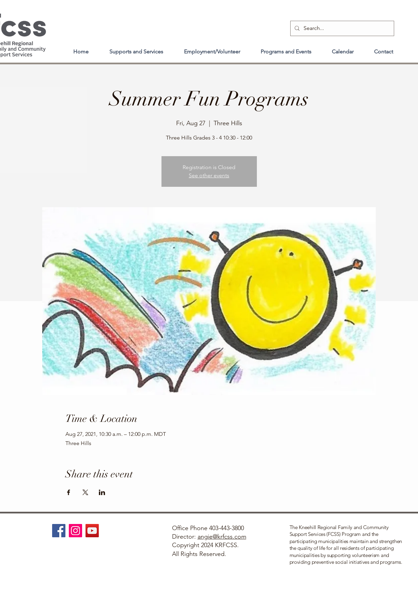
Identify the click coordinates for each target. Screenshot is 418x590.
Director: (185, 536)
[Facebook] (58, 530)
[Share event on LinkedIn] (102, 492)
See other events (209, 175)
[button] (136, 48)
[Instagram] (75, 530)
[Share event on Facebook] (68, 492)
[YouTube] (92, 530)
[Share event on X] (85, 492)
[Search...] (342, 28)
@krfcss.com (229, 536)
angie (205, 536)
